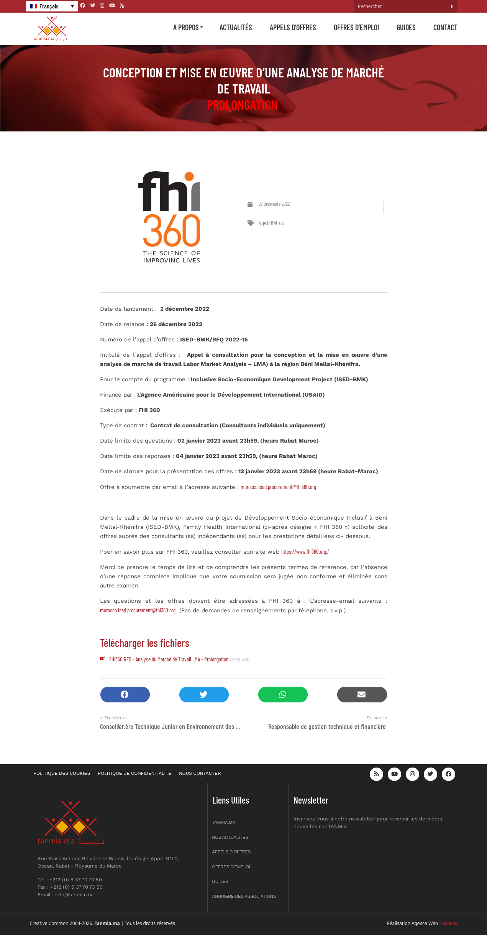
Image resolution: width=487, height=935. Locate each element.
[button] (125, 694)
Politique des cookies (62, 773)
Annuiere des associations (244, 896)
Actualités (236, 27)
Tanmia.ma (223, 822)
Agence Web (425, 923)
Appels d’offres (293, 27)
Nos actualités (230, 837)
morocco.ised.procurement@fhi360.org (278, 486)
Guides (406, 27)
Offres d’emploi (356, 27)
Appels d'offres (271, 223)
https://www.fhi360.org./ (305, 551)
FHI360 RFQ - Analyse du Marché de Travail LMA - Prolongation (168, 659)
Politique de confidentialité (135, 773)
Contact (445, 27)
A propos (186, 27)
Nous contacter (200, 773)
